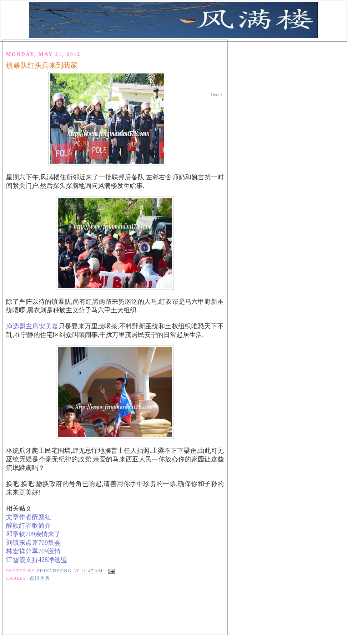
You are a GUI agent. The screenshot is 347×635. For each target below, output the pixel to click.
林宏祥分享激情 (33, 551)
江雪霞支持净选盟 (36, 559)
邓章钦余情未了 (33, 534)
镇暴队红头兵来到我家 (41, 65)
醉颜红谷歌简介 (28, 525)
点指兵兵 (40, 578)
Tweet (216, 94)
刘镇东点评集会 (33, 542)
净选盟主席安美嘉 (32, 326)
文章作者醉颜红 (28, 517)
